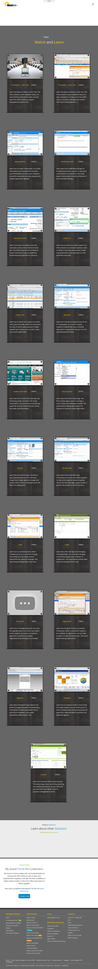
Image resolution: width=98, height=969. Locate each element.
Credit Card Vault (20, 391)
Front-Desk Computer (12, 933)
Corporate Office (73, 928)
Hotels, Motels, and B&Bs (13, 923)
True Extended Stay (13, 920)
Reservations (20, 161)
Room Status (67, 391)
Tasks (67, 545)
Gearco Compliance (53, 931)
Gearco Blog (51, 939)
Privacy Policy (49, 965)
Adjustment (67, 621)
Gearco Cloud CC (32, 923)
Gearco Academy (52, 934)
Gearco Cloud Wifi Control (34, 951)
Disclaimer (57, 965)
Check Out (20, 315)
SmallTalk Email (67, 161)
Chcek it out (24, 896)
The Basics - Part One (20, 85)
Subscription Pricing (53, 917)
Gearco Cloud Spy (34, 935)
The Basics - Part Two (67, 85)
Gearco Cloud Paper (32, 925)
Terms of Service (40, 965)
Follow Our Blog (72, 938)
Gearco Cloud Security (33, 953)
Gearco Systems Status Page (57, 941)
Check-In (67, 238)
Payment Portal (20, 238)
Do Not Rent (67, 468)
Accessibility (65, 965)
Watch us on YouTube (74, 935)
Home (7, 917)
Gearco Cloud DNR (32, 943)
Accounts (20, 621)
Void (20, 545)
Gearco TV (50, 936)
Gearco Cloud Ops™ (32, 933)
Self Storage (9, 930)
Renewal (67, 315)
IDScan (20, 468)
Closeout (67, 698)
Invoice (43, 774)
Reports (20, 698)
